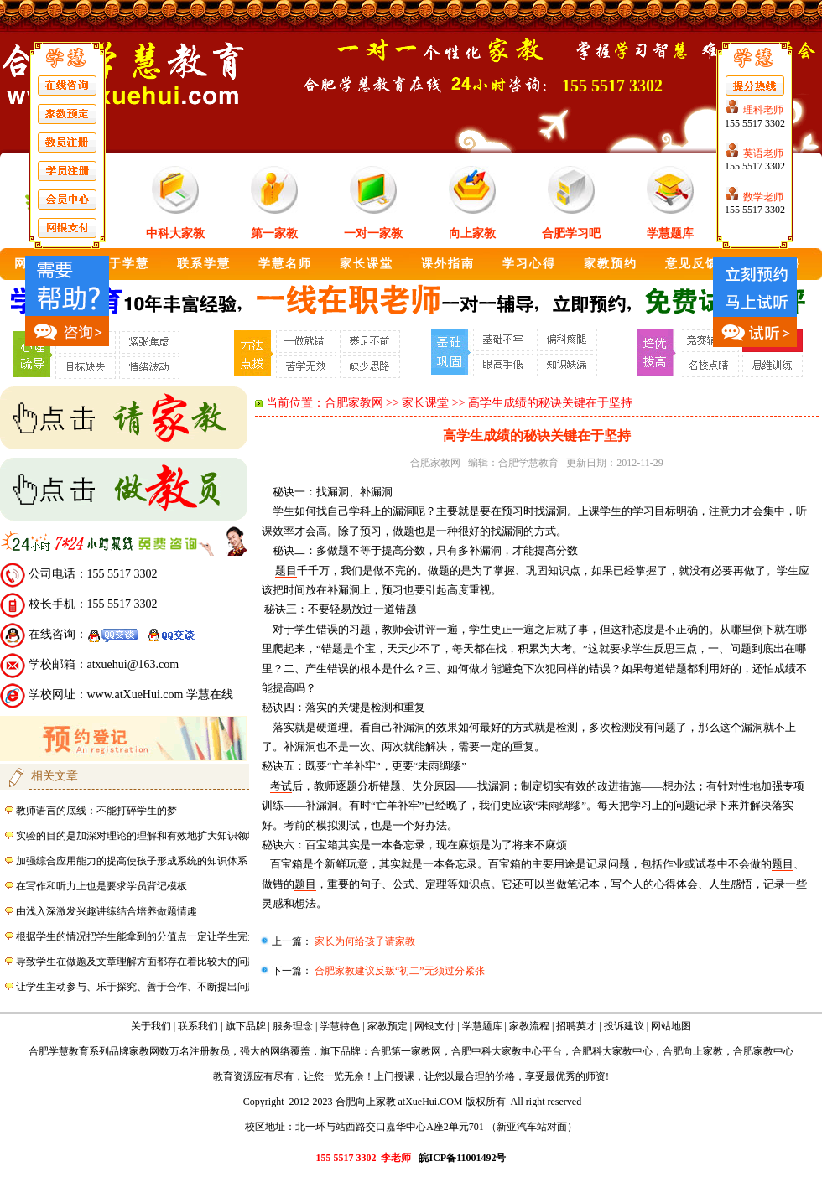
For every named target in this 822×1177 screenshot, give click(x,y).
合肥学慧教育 (528, 463)
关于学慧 (122, 263)
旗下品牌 (246, 1026)
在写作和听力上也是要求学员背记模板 (101, 886)
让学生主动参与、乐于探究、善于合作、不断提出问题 (137, 987)
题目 (286, 570)
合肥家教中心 (763, 1051)
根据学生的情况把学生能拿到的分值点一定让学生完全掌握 (147, 936)
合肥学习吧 (571, 233)
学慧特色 (340, 1026)
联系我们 (198, 1026)
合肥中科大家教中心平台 (506, 1051)
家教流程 (529, 1026)
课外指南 (448, 263)
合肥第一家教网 (406, 1051)
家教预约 (610, 263)
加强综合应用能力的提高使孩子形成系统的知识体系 (131, 861)
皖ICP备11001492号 (462, 1158)
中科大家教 (175, 233)
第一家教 (274, 233)
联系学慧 (204, 263)
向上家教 (472, 233)
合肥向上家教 (693, 1051)
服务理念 (293, 1026)
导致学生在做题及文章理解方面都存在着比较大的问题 (137, 961)
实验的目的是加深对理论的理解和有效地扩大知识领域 (137, 836)
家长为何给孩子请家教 (363, 941)
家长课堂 (366, 263)
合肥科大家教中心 (612, 1051)
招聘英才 (576, 1026)
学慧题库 (670, 233)
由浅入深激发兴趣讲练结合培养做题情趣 (106, 911)
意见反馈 (692, 263)
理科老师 (763, 110)
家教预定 (387, 1026)
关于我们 (151, 1026)
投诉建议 (624, 1026)
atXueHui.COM (430, 1101)
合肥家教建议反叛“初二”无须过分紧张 (398, 971)
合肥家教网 (354, 403)
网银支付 (434, 1026)
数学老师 (763, 197)
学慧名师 (285, 263)
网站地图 (671, 1026)
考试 (281, 786)
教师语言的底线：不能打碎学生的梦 (96, 811)
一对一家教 (373, 233)
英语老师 (763, 153)
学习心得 (529, 263)
